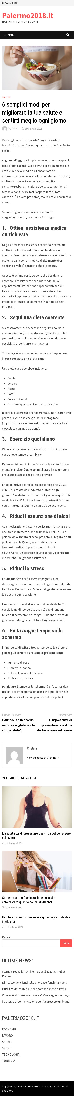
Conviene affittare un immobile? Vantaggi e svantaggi (36, 995)
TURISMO (8, 1061)
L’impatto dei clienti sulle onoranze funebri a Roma (34, 982)
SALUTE (6, 97)
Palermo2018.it (27, 15)
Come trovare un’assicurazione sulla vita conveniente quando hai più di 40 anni (28, 900)
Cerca (6, 937)
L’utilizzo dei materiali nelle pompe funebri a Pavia (34, 989)
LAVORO (7, 1035)
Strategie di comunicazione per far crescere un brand (35, 1001)
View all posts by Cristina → (43, 757)
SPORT (6, 1048)
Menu (9, 35)
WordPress (62, 1086)
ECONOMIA (9, 1029)
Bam (9, 1090)
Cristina (15, 128)
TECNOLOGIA (10, 1054)
